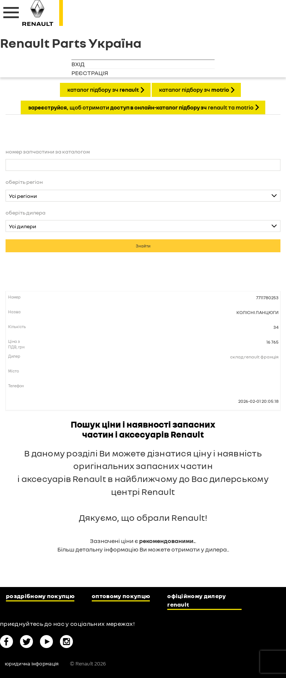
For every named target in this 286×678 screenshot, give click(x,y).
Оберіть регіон (24, 182)
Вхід (77, 64)
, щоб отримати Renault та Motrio (140, 107)
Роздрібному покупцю (40, 596)
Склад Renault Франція (254, 357)
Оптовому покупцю (121, 596)
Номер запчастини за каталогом (48, 151)
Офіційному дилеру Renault (196, 600)
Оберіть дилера (26, 212)
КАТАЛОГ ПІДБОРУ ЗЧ (103, 89)
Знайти (143, 245)
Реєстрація (89, 73)
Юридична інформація (31, 664)
